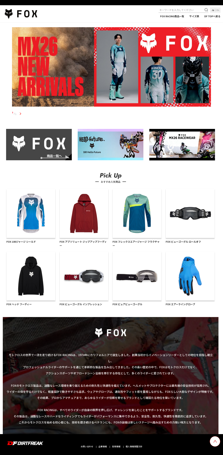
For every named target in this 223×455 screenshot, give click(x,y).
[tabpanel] (111, 67)
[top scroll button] (215, 441)
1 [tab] (20, 113)
